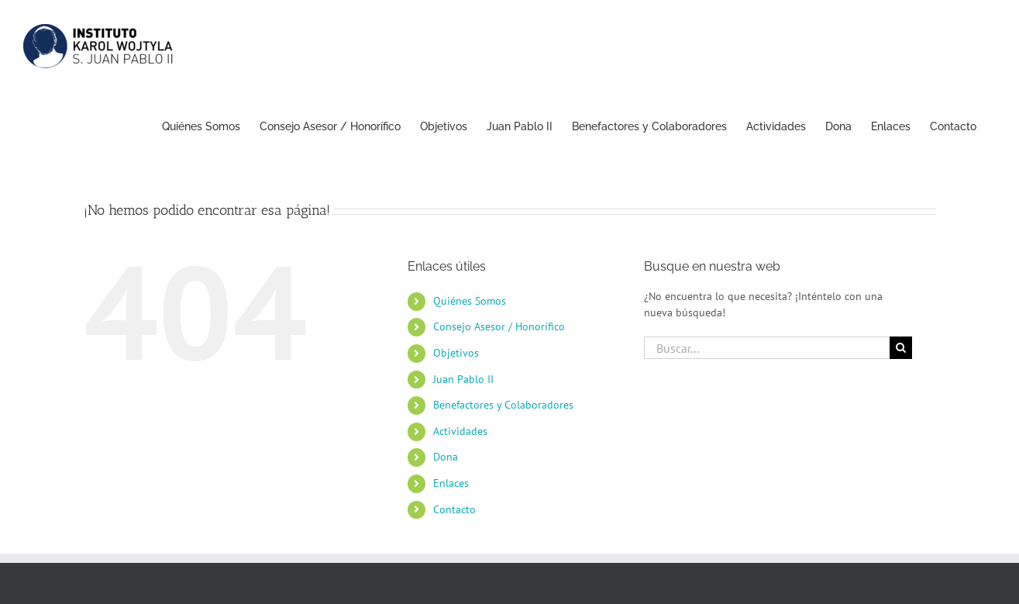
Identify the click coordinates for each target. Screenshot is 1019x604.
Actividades (460, 431)
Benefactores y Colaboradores (503, 405)
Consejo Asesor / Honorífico (499, 326)
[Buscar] (901, 348)
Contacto (454, 509)
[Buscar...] (767, 348)
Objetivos (456, 353)
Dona (445, 457)
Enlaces (451, 483)
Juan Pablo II (463, 379)
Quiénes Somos (469, 301)
